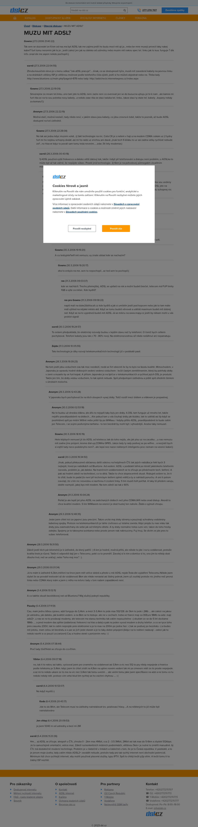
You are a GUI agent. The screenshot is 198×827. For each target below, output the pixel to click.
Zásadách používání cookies (81, 212)
